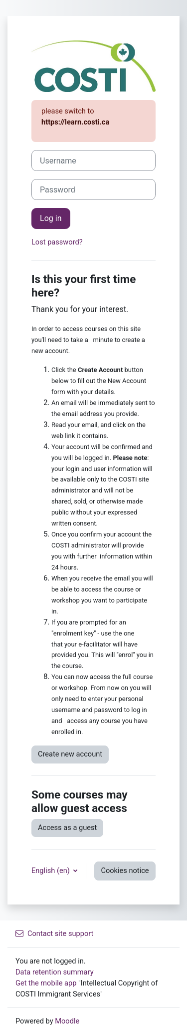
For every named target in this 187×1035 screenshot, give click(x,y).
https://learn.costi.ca (75, 122)
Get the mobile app (45, 983)
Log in (51, 218)
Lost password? (57, 242)
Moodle (67, 1021)
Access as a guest (67, 827)
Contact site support (54, 933)
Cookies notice (125, 870)
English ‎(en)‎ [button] (51, 870)
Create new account (70, 754)
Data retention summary (54, 972)
